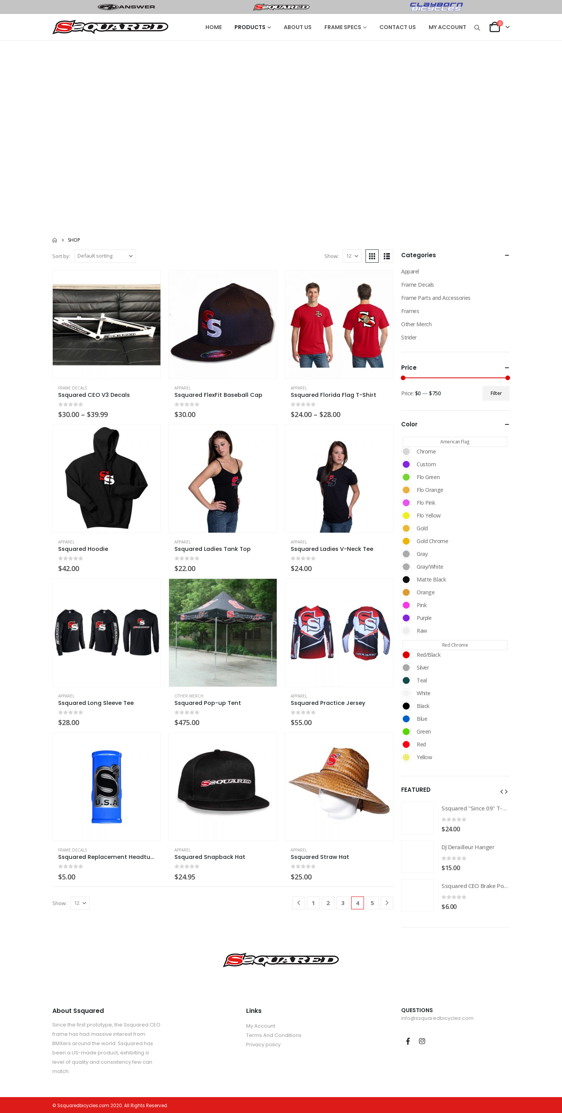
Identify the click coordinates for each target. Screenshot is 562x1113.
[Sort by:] (105, 256)
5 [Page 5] (372, 903)
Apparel (182, 388)
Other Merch (188, 696)
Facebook (408, 1041)
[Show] (352, 256)
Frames (410, 311)
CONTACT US (397, 27)
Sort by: (61, 256)
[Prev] (298, 903)
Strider (409, 337)
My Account (260, 1026)
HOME (213, 27)
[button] (477, 27)
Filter (496, 393)
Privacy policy (263, 1044)
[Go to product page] (106, 325)
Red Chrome (455, 645)
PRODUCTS (249, 27)
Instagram (422, 1041)
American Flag (455, 441)
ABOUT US (298, 27)
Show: (331, 256)
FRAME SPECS (342, 27)
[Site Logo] (110, 27)
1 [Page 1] (313, 903)
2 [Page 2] (328, 903)
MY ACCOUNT (447, 27)
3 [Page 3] (343, 903)
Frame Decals (72, 388)
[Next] (387, 903)
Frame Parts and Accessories (436, 297)
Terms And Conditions (274, 1035)
